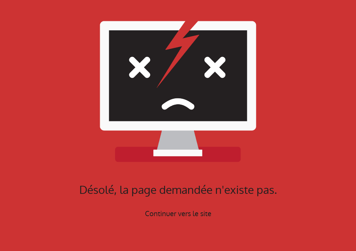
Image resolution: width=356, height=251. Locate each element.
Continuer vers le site (178, 214)
